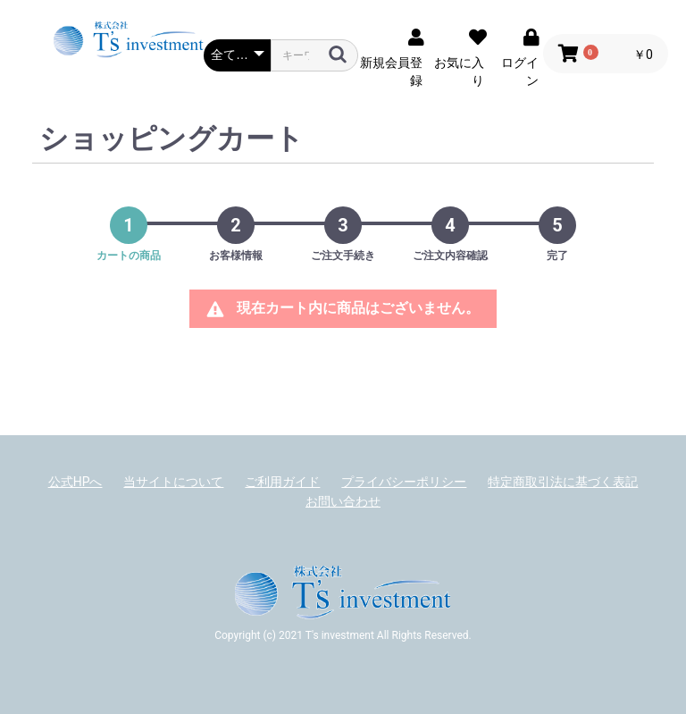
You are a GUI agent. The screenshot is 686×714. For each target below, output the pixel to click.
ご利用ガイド (282, 482)
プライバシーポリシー (403, 482)
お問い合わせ (343, 501)
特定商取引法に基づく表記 (563, 482)
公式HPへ (75, 482)
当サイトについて (173, 482)
